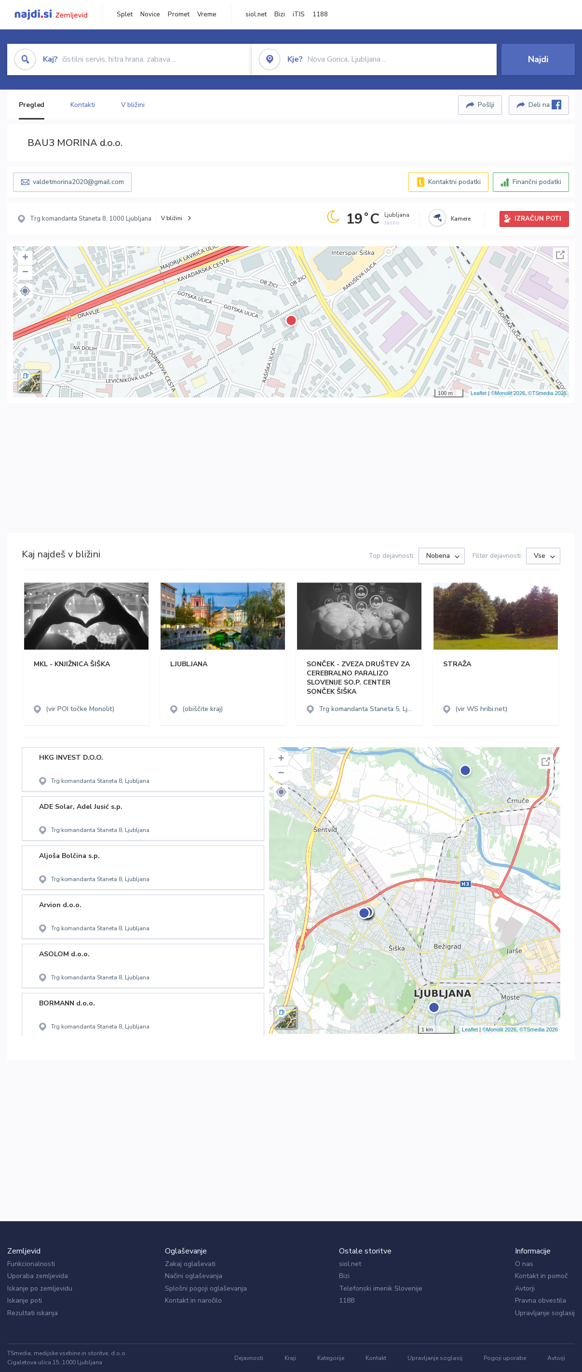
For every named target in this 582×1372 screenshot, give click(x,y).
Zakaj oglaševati (190, 1263)
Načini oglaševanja (193, 1275)
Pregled (31, 104)
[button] (25, 291)
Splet (125, 14)
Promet (178, 14)
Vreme (207, 14)
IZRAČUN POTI (537, 218)
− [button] (25, 272)
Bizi (279, 14)
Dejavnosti (248, 1358)
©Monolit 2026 (508, 393)
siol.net (256, 14)
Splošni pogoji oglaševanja (206, 1288)
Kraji (290, 1358)
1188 (320, 14)
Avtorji (525, 1288)
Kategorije (330, 1358)
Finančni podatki (537, 181)
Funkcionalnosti (31, 1263)
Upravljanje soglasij (545, 1313)
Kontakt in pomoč (541, 1275)
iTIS (299, 14)
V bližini (133, 104)
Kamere (461, 219)
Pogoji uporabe (505, 1358)
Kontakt (375, 1358)
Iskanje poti (24, 1300)
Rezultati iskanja (32, 1313)
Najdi (538, 59)
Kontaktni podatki (454, 181)
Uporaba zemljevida (37, 1275)
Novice (150, 14)
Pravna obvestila (540, 1300)
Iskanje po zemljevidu (39, 1288)
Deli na (544, 104)
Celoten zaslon (560, 255)
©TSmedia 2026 (547, 393)
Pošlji (486, 104)
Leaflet (479, 393)
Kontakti (82, 104)
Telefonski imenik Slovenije (380, 1288)
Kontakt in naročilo (193, 1300)
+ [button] (25, 258)
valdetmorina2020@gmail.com (78, 181)
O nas (524, 1263)
